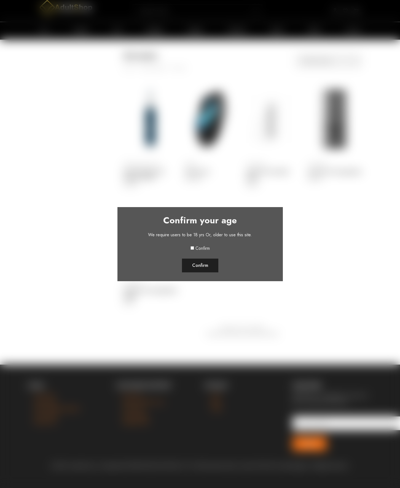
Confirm (202, 248)
